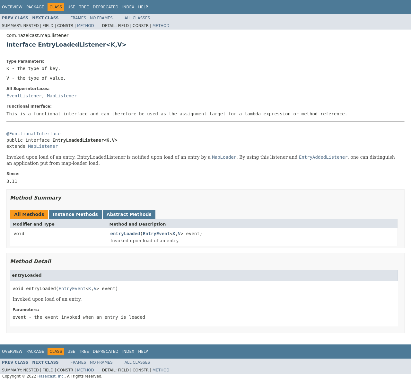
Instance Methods (75, 214)
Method (85, 25)
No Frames (101, 18)
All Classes (137, 18)
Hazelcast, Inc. (51, 376)
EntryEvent (156, 233)
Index (128, 7)
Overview (12, 7)
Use (71, 7)
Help (143, 7)
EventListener (24, 95)
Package (35, 7)
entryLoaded (125, 233)
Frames (78, 18)
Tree (84, 7)
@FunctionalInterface (33, 133)
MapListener (62, 95)
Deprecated (105, 7)
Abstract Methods (129, 214)
